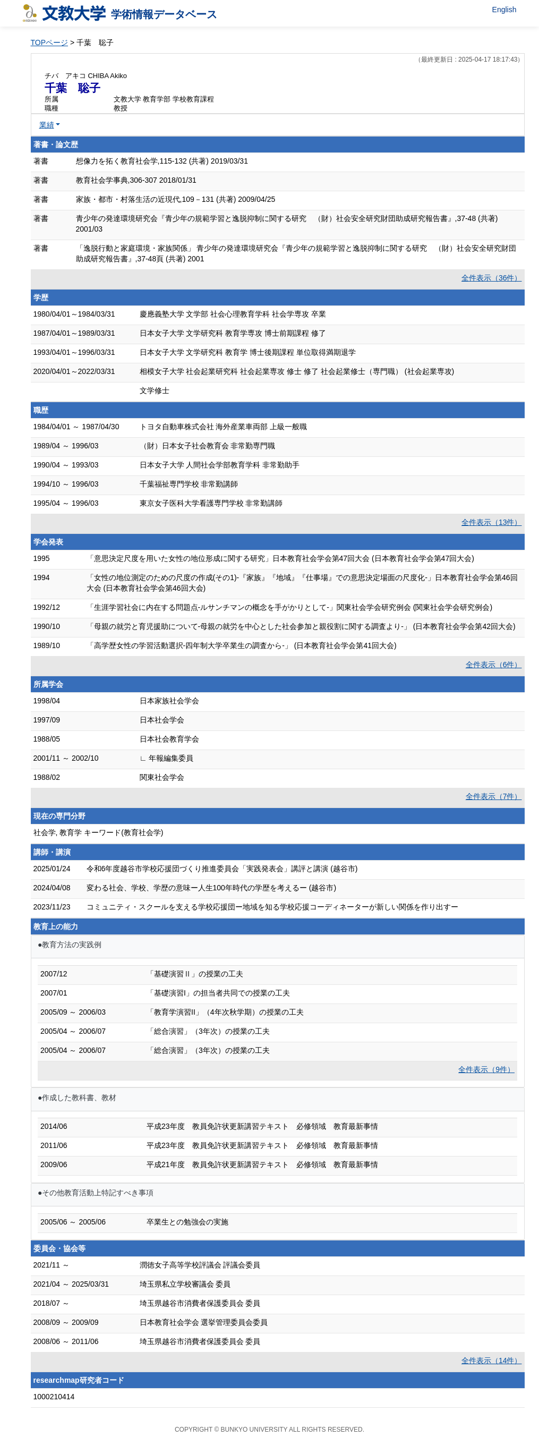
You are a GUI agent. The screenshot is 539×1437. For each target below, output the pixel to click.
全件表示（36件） (491, 278)
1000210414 (54, 1396)
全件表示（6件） (494, 664)
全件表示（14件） (491, 1360)
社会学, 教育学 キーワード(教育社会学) (98, 832)
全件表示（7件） (494, 796)
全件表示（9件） (486, 1069)
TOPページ (50, 42)
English (504, 9)
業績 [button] (46, 125)
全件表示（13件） (491, 522)
